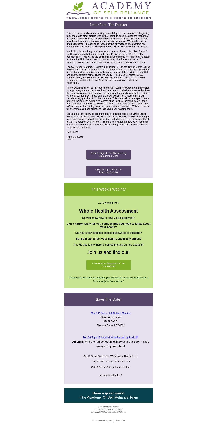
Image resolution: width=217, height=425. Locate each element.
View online (120, 421)
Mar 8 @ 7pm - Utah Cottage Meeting (110, 313)
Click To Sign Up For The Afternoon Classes (108, 171)
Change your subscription (102, 421)
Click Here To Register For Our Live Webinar (108, 265)
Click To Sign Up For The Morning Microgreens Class (108, 154)
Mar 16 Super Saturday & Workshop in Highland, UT (110, 337)
